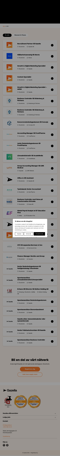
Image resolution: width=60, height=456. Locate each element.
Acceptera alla (39, 233)
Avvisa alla (28, 233)
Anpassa (19, 233)
